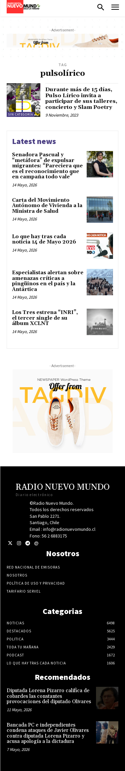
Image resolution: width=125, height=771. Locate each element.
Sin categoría (20, 114)
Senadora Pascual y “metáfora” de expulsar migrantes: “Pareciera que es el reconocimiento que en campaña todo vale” (47, 166)
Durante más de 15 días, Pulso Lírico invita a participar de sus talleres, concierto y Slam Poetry (81, 98)
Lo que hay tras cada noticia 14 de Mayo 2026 (44, 240)
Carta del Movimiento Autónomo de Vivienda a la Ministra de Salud (47, 205)
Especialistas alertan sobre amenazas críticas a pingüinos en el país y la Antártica (47, 281)
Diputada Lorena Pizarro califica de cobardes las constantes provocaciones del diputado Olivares (49, 696)
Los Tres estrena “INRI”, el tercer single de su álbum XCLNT (45, 318)
